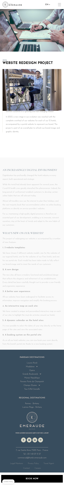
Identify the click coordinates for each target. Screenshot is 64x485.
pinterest (40, 440)
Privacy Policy (33, 463)
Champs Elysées (30, 385)
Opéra (32, 370)
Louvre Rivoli (32, 363)
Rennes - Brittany (32, 404)
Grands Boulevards (30, 374)
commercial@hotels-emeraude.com (32, 458)
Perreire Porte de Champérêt (32, 382)
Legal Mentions (16, 463)
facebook (23, 440)
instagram (29, 440)
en (47, 5)
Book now (32, 479)
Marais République (32, 378)
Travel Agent (49, 463)
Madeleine (30, 367)
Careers (38, 468)
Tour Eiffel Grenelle (32, 389)
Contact (26, 468)
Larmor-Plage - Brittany (32, 407)
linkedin (34, 440)
